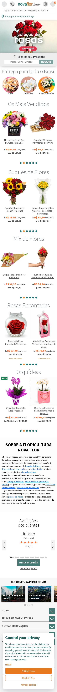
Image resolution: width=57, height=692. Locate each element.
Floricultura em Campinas (37, 597)
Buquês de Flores (28, 172)
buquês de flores (33, 466)
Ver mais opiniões (28, 568)
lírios (4, 469)
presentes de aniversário (27, 487)
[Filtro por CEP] (21, 62)
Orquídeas (28, 372)
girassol (20, 469)
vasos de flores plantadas (37, 481)
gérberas (11, 469)
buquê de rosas (29, 472)
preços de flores (15, 496)
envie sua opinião (28, 562)
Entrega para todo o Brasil (28, 71)
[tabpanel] (28, 37)
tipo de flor (37, 469)
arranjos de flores (15, 481)
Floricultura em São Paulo (13, 597)
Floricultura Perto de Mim (28, 582)
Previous (4, 545)
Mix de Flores (28, 238)
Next (53, 545)
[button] (45, 4)
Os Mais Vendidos (28, 104)
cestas (5, 484)
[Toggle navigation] (4, 4)
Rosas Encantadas (28, 305)
